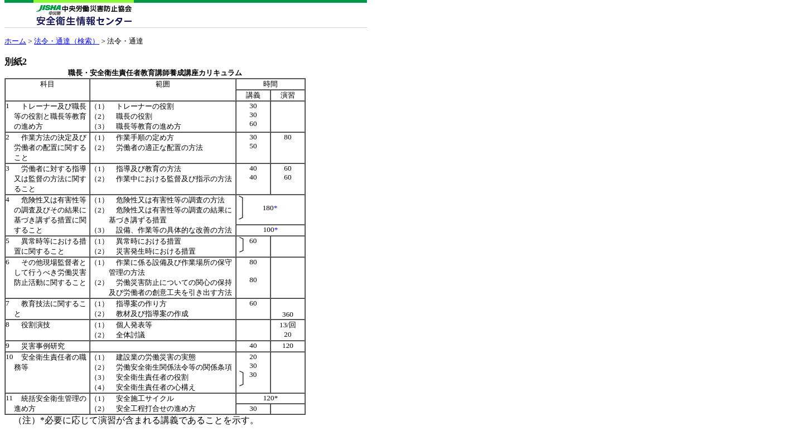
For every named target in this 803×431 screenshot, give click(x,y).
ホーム (15, 41)
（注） (26, 420)
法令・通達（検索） (66, 41)
